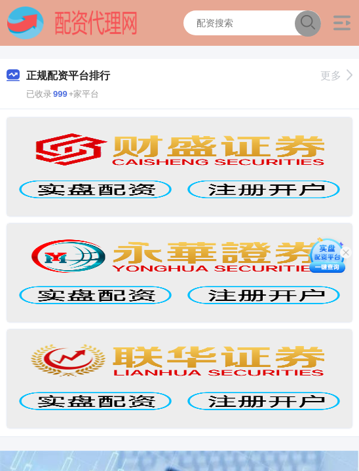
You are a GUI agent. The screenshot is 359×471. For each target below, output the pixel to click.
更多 (336, 75)
